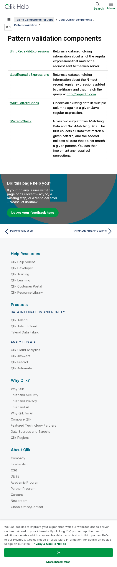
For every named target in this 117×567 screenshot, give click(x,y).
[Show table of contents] (8, 19)
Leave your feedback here (32, 212)
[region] (58, 543)
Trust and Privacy (24, 401)
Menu (111, 8)
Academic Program (25, 482)
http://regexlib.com (81, 94)
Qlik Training (20, 274)
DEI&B (15, 476)
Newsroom (19, 501)
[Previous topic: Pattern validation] (30, 231)
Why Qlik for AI (22, 413)
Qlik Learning (20, 280)
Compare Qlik (21, 419)
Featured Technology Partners (33, 425)
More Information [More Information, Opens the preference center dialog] (58, 562)
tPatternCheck (20, 121)
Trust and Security (24, 395)
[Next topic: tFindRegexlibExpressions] (87, 231)
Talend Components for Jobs (34, 19)
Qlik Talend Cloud (24, 326)
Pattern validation (25, 25)
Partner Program (23, 488)
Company (18, 458)
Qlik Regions (20, 437)
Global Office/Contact (27, 507)
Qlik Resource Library (27, 292)
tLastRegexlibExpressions (29, 74)
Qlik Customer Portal (26, 286)
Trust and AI (20, 407)
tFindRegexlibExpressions (29, 51)
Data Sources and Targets (30, 431)
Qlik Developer (22, 268)
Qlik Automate (21, 368)
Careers (17, 494)
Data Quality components (75, 19)
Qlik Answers (20, 356)
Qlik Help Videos (23, 262)
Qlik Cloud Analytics (25, 350)
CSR (14, 470)
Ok (58, 552)
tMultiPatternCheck (24, 103)
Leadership (19, 464)
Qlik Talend (19, 320)
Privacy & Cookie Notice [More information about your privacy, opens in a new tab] (48, 543)
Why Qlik (17, 389)
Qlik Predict (19, 362)
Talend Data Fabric (25, 332)
